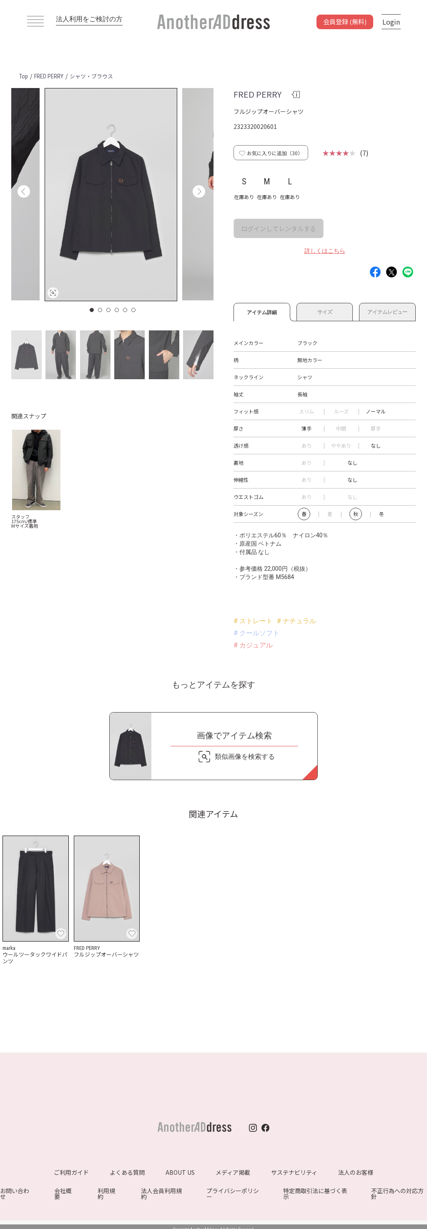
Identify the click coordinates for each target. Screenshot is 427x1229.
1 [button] (92, 310)
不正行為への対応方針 (397, 1193)
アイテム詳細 (262, 311)
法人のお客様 (355, 1172)
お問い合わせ (14, 1193)
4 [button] (117, 310)
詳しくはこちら (324, 250)
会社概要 (63, 1193)
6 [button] (133, 310)
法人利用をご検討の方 (89, 19)
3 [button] (108, 310)
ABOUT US (180, 1172)
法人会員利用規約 (161, 1193)
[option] (111, 194)
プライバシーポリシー (232, 1193)
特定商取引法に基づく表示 (315, 1193)
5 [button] (125, 310)
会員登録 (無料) (345, 21)
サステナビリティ (294, 1172)
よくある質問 (127, 1172)
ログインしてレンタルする (278, 228)
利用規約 (106, 1193)
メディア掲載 (233, 1172)
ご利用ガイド (71, 1172)
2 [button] (100, 310)
